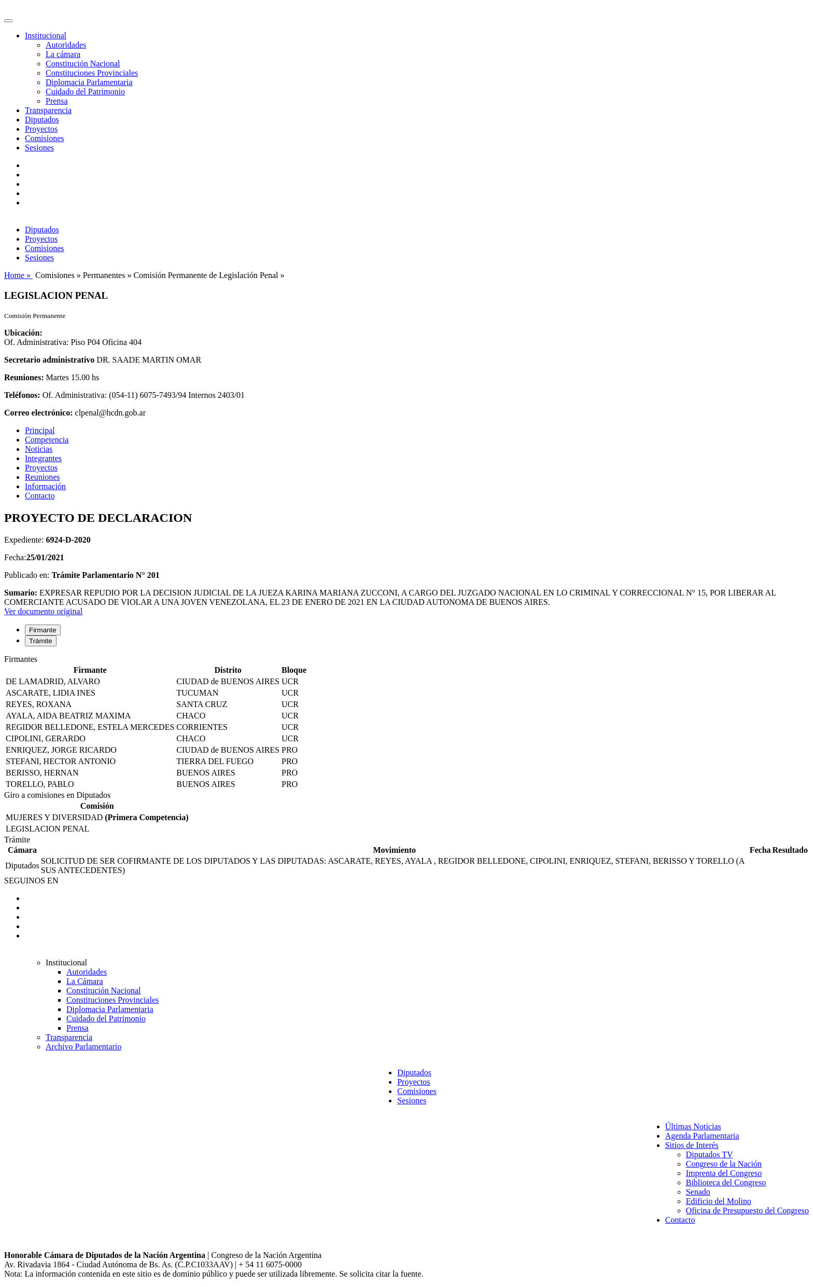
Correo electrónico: (38, 412)
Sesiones (39, 147)
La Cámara (84, 981)
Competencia (46, 439)
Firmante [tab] (43, 630)
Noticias (38, 449)
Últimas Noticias (693, 1126)
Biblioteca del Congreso (726, 1182)
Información (45, 486)
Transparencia (48, 110)
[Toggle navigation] (8, 20)
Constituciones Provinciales (92, 72)
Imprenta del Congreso (724, 1173)
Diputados (42, 119)
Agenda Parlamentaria (702, 1135)
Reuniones (42, 477)
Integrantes (43, 458)
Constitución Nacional (83, 63)
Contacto (40, 495)
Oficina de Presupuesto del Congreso (747, 1210)
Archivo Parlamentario (83, 1046)
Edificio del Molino (718, 1201)
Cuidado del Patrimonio (85, 91)
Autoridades (66, 44)
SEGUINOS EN (31, 880)
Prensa (57, 100)
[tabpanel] (406, 723)
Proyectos (41, 128)
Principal (40, 430)
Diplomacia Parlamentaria (89, 82)
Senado (698, 1191)
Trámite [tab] (40, 641)
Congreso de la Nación (724, 1163)
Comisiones (44, 138)
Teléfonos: (22, 395)
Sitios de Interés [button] (692, 1145)
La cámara (63, 54)
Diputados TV (709, 1154)
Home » (18, 275)
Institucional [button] (45, 35)
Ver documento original (43, 611)
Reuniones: (24, 377)
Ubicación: (23, 332)
